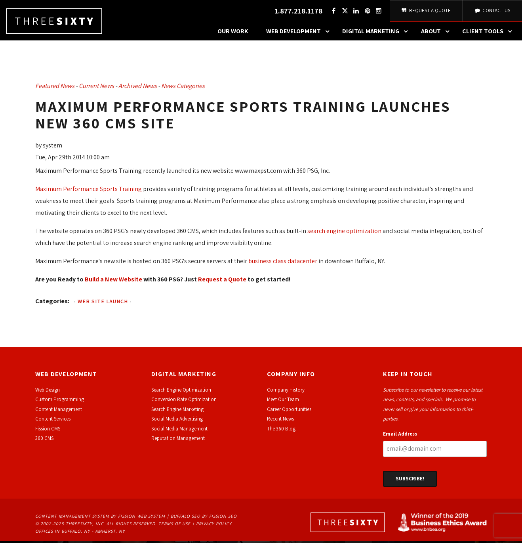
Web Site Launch (103, 303)
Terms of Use (174, 526)
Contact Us (492, 11)
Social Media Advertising (177, 421)
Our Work (232, 33)
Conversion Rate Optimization (184, 401)
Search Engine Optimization (181, 392)
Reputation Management (178, 440)
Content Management (58, 411)
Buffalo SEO (185, 518)
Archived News (137, 88)
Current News (96, 88)
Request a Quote (222, 281)
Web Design (47, 392)
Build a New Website (113, 281)
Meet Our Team (283, 401)
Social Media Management (179, 430)
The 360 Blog (281, 430)
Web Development (299, 34)
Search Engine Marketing (177, 411)
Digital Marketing (377, 34)
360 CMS (44, 440)
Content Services (52, 421)
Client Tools (489, 34)
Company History (286, 392)
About (437, 34)
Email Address (400, 435)
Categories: (52, 303)
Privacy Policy (214, 526)
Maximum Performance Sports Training (88, 191)
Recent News (280, 421)
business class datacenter (282, 263)
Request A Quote (425, 11)
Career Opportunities (289, 411)
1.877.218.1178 (297, 12)
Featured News (54, 88)
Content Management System (72, 518)
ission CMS (49, 430)
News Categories (183, 88)
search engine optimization (344, 233)
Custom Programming (59, 401)
